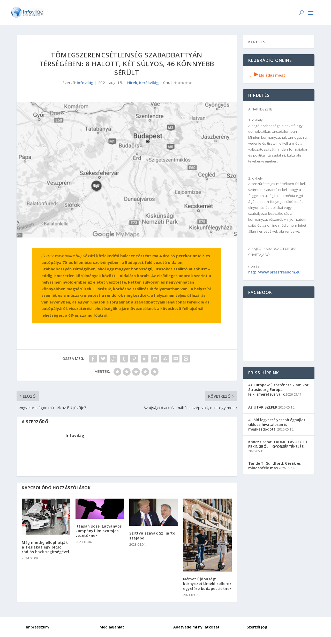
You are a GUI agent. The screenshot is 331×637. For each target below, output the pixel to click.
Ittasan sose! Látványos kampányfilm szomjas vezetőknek (99, 531)
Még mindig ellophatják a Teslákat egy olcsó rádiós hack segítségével (45, 547)
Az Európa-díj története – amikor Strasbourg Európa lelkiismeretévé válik (278, 389)
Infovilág (85, 82)
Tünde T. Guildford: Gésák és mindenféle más (274, 465)
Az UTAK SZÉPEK (262, 407)
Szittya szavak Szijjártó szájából (152, 535)
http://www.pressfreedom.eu (274, 272)
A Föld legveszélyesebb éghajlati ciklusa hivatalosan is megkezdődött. (277, 424)
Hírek (132, 82)
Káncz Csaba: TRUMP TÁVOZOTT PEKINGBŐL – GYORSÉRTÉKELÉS (278, 444)
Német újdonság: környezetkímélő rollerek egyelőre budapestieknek (207, 583)
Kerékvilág (149, 82)
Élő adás (266, 75)
